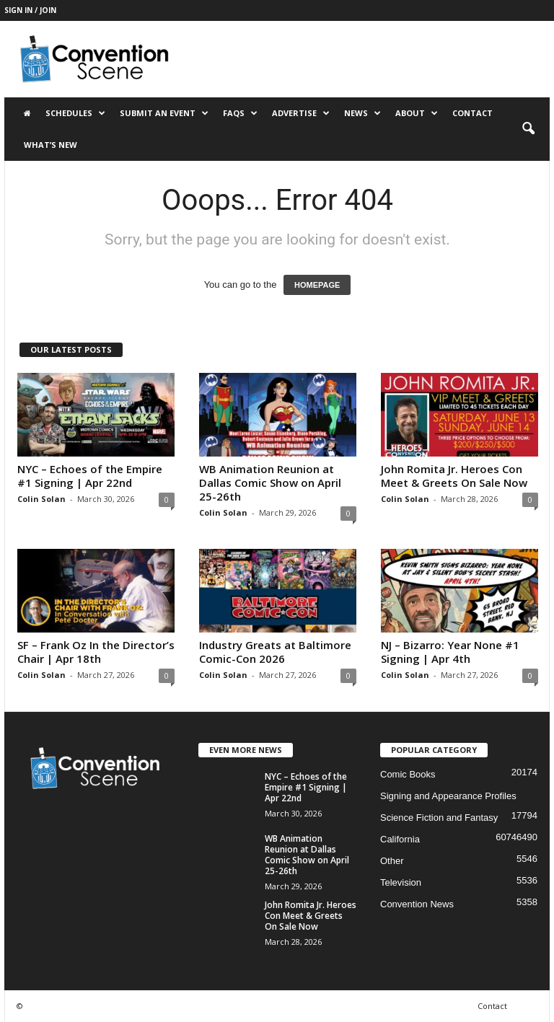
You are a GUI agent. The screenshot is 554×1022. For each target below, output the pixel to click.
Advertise (301, 113)
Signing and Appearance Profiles (448, 795)
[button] (528, 129)
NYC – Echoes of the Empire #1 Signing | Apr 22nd (89, 476)
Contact (472, 112)
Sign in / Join (30, 10)
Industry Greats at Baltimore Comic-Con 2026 (275, 652)
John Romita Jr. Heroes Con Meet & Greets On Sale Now (454, 476)
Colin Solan (41, 498)
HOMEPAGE (317, 285)
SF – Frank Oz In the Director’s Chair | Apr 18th (96, 652)
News (362, 113)
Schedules (75, 113)
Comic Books (408, 774)
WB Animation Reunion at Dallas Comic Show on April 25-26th (270, 482)
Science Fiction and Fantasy (439, 817)
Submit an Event (164, 113)
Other (392, 860)
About (416, 113)
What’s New (50, 144)
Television (400, 882)
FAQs (240, 113)
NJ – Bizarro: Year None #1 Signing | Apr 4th (450, 652)
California (400, 839)
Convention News (417, 904)
